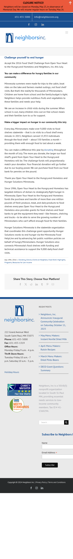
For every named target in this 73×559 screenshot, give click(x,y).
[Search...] (51, 422)
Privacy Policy (41, 482)
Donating (22, 260)
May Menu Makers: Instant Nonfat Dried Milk (54, 337)
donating (48, 149)
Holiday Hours (12, 372)
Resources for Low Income (22, 262)
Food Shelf (52, 260)
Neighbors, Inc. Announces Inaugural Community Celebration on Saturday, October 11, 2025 (53, 321)
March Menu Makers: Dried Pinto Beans (51, 358)
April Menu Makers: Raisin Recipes (51, 347)
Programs (8, 262)
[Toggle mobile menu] (66, 32)
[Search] (66, 422)
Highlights (61, 260)
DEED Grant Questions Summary (52, 368)
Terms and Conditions (56, 482)
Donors (29, 260)
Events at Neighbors (40, 260)
